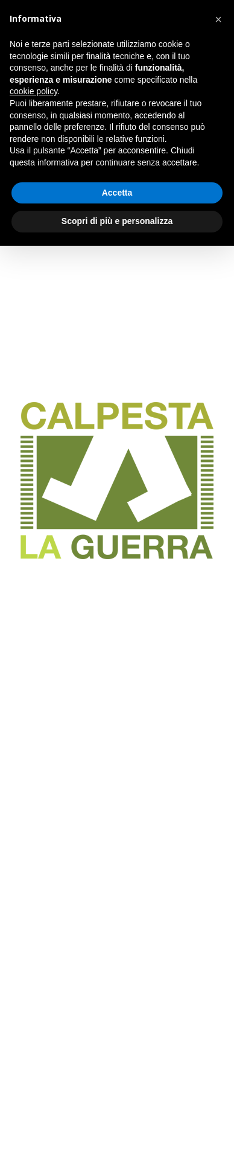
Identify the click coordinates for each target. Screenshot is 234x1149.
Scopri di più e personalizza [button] (117, 221)
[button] (218, 19)
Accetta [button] (117, 192)
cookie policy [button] (33, 91)
